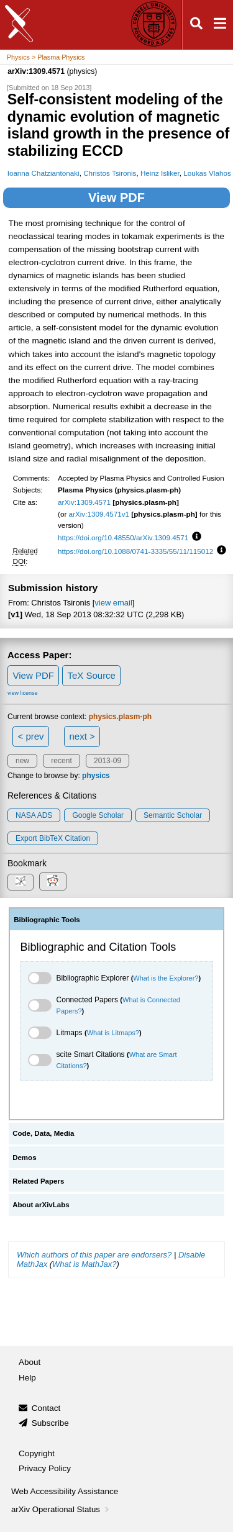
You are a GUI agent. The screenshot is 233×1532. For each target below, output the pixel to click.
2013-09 (107, 760)
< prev (31, 736)
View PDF (116, 197)
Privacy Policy (45, 1468)
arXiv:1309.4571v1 (99, 514)
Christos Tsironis (109, 173)
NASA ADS (34, 815)
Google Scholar (98, 815)
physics (96, 775)
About (29, 1362)
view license (22, 693)
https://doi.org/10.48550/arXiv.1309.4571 (123, 537)
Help (27, 1377)
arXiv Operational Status (61, 1509)
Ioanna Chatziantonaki (43, 173)
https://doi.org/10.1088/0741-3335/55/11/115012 (135, 551)
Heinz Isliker (160, 173)
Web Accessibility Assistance (64, 1491)
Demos (24, 1157)
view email (113, 602)
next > (81, 736)
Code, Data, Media (43, 1133)
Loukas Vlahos (207, 173)
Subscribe (50, 1423)
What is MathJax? (84, 1264)
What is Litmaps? (113, 1032)
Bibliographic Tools (47, 919)
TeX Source (91, 675)
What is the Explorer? (165, 978)
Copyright (37, 1453)
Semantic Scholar (173, 815)
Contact (46, 1408)
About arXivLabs (41, 1204)
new (22, 760)
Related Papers (38, 1181)
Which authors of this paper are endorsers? (94, 1254)
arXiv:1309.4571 (84, 502)
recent (61, 760)
